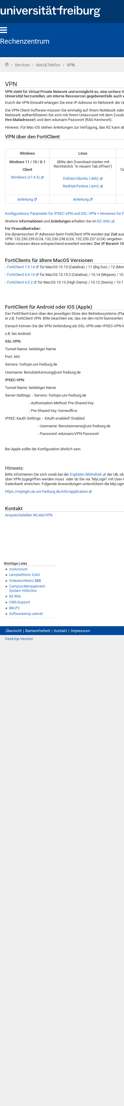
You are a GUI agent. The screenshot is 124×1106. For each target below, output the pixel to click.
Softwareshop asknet (26, 614)
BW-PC (14, 608)
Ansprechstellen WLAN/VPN (28, 515)
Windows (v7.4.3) (25, 177)
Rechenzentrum (24, 41)
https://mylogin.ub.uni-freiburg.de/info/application (46, 491)
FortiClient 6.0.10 (21, 274)
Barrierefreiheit (37, 631)
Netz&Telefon (48, 65)
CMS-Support (19, 602)
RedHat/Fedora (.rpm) (81, 186)
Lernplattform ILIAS (24, 575)
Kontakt (60, 631)
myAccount (18, 569)
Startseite (7, 64)
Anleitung (25, 199)
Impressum (80, 631)
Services (22, 65)
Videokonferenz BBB (25, 581)
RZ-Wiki (15, 596)
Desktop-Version (19, 639)
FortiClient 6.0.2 (20, 282)
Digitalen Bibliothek (86, 474)
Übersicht (14, 631)
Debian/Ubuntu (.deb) (81, 178)
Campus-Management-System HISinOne (27, 588)
